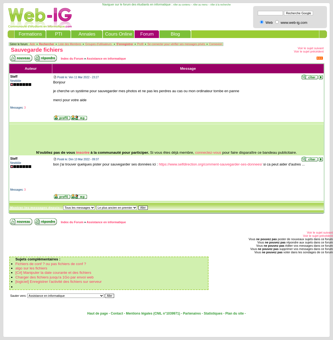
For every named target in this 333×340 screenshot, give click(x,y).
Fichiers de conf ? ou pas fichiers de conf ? (50, 264)
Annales (87, 34)
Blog (175, 34)
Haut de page (97, 313)
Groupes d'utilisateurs (98, 44)
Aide (32, 44)
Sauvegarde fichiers (37, 50)
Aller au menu (200, 4)
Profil (140, 44)
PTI (58, 34)
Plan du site (234, 313)
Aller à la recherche (220, 4)
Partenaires (192, 313)
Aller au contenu (181, 4)
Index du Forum (72, 58)
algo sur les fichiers (31, 268)
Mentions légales (139, 313)
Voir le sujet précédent (309, 51)
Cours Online (118, 34)
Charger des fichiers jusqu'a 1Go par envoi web (54, 277)
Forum (147, 34)
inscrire (82, 152)
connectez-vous (208, 152)
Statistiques (213, 313)
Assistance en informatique (106, 58)
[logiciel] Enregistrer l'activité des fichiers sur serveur (58, 282)
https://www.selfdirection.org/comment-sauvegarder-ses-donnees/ (210, 164)
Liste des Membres (69, 44)
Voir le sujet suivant (311, 48)
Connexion (215, 44)
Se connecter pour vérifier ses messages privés (176, 44)
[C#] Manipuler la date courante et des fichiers (53, 273)
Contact (117, 313)
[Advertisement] (166, 137)
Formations (30, 34)
